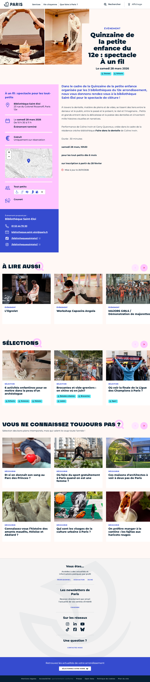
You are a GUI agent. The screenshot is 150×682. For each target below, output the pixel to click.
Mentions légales (28, 679)
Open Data (89, 679)
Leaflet (28, 177)
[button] (28, 161)
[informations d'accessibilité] (29, 191)
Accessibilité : (56, 679)
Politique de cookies (106, 679)
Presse (79, 679)
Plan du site (123, 679)
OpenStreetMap (42, 177)
